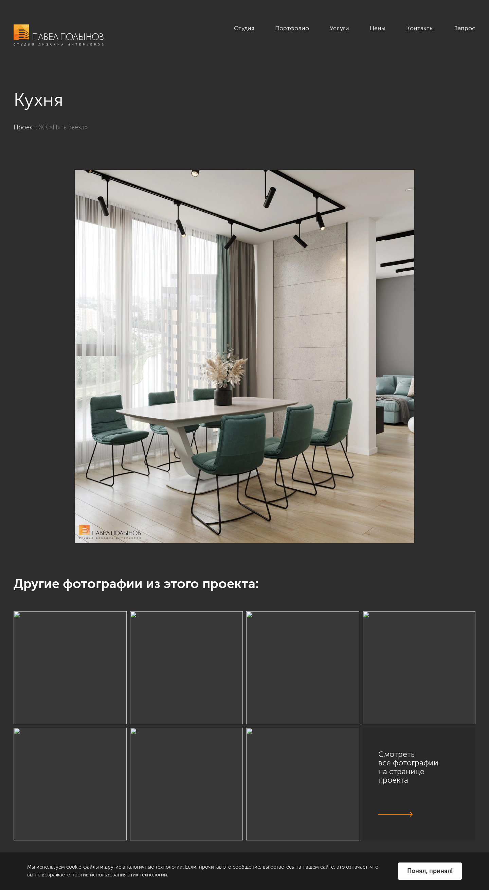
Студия (244, 28)
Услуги (339, 28)
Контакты (420, 28)
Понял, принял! (430, 871)
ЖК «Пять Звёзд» (63, 127)
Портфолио (292, 28)
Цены (377, 28)
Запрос (464, 28)
